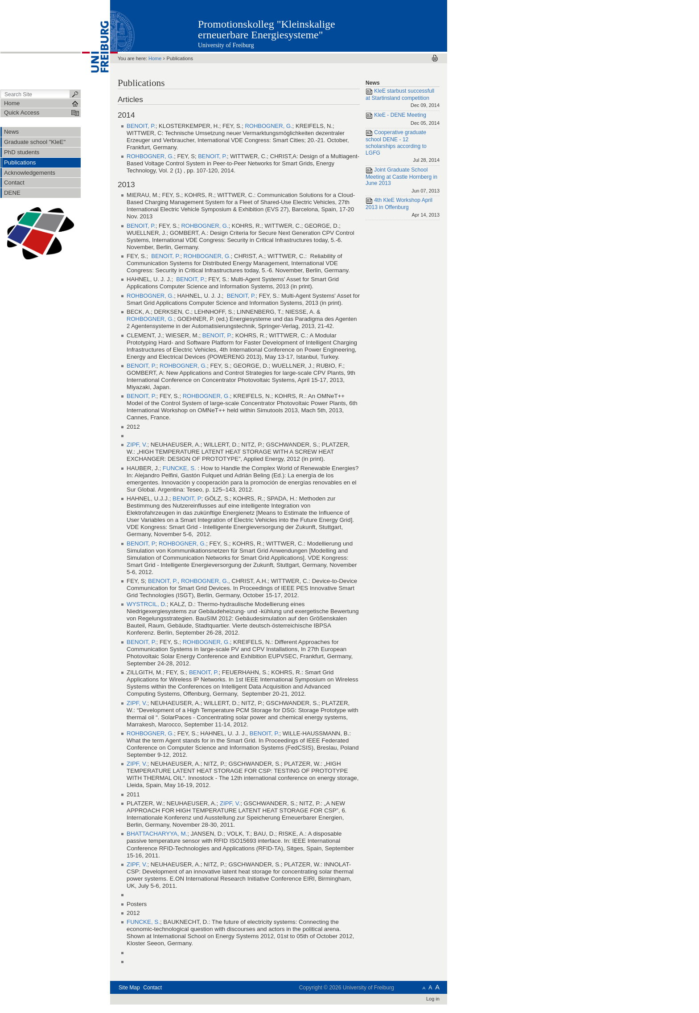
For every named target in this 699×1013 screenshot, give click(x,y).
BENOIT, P (187, 498)
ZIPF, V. (137, 444)
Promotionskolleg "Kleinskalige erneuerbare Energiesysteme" (266, 29)
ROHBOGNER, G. (268, 126)
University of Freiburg (226, 45)
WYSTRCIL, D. (147, 604)
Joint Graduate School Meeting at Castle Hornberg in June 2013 (403, 181)
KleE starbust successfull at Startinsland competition (403, 99)
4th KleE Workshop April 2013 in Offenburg (403, 208)
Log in (433, 998)
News (373, 83)
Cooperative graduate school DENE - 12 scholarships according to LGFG (403, 146)
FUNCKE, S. (180, 468)
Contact (152, 987)
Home (154, 58)
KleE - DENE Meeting (403, 119)
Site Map (129, 987)
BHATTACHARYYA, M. (157, 833)
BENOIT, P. (141, 126)
